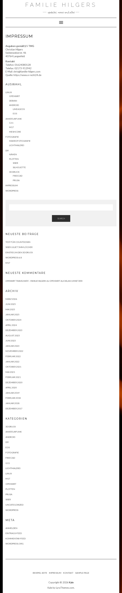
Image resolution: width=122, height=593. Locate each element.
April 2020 (11, 387)
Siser (15, 163)
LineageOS (19, 109)
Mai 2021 (10, 372)
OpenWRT (14, 96)
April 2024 (11, 325)
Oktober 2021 (13, 366)
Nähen (13, 154)
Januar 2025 (12, 314)
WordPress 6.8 (13, 257)
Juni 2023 (10, 340)
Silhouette (19, 167)
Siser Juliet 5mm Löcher (19, 247)
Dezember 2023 (13, 330)
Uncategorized (14, 504)
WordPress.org (14, 543)
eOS (15, 113)
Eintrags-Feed (13, 533)
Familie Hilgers (61, 5)
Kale (71, 582)
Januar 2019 (12, 392)
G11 (11, 122)
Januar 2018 (12, 403)
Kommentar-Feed (15, 538)
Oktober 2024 (13, 319)
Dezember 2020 (13, 382)
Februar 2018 (13, 398)
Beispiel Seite (40, 572)
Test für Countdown (17, 242)
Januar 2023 (12, 346)
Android (14, 105)
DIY (7, 150)
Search (61, 218)
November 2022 (14, 351)
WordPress (11, 190)
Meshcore (15, 131)
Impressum (11, 185)
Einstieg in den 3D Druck (19, 252)
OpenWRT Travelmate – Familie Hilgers (25, 281)
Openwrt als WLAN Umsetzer (65, 281)
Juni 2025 (10, 304)
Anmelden (11, 528)
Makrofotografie (20, 140)
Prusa (16, 180)
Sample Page (82, 572)
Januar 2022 (12, 361)
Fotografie (12, 136)
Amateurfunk (13, 118)
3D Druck (14, 172)
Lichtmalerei (16, 145)
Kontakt (68, 572)
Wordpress (11, 510)
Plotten (14, 159)
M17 (11, 127)
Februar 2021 (13, 377)
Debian (13, 100)
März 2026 (11, 299)
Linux (8, 92)
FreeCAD (17, 175)
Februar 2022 (13, 356)
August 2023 (12, 335)
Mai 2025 (10, 309)
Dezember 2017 (13, 408)
